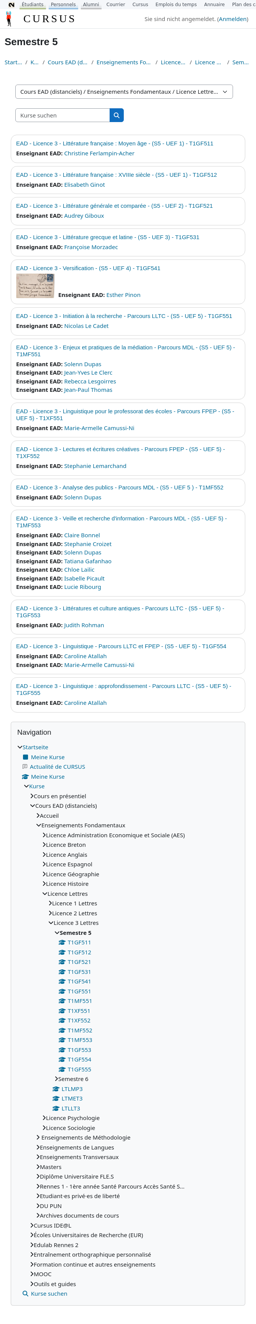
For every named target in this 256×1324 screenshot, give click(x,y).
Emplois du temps (176, 4)
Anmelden (232, 19)
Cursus (140, 4)
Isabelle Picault (84, 578)
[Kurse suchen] (62, 115)
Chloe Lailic (79, 569)
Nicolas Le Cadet (86, 325)
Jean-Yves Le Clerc (88, 372)
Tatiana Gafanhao (88, 561)
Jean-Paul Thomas (88, 389)
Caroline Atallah (85, 656)
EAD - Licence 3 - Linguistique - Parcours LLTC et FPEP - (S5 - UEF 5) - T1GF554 (121, 646)
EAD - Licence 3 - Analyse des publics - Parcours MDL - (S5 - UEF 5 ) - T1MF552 (119, 487)
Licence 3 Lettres (209, 62)
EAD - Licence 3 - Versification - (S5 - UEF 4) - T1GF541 (88, 268)
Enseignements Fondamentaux (125, 62)
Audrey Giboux (84, 215)
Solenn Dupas (82, 364)
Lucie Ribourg (82, 586)
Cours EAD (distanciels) (68, 62)
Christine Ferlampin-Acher (99, 153)
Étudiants (33, 4)
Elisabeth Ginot (84, 184)
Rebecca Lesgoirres (90, 381)
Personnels (63, 4)
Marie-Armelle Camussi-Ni (99, 428)
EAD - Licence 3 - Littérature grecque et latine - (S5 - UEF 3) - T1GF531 (107, 237)
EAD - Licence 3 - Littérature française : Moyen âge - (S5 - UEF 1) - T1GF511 (114, 143)
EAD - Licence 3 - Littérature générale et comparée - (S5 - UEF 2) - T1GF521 (114, 205)
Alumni (91, 4)
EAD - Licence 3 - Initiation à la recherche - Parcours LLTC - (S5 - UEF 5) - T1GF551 (124, 316)
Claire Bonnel (82, 535)
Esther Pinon (123, 294)
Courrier (116, 4)
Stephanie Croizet (88, 544)
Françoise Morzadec (91, 247)
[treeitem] (128, 1020)
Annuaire (214, 4)
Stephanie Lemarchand (95, 466)
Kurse (35, 62)
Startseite (13, 62)
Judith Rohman (84, 625)
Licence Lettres (174, 62)
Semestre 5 (241, 62)
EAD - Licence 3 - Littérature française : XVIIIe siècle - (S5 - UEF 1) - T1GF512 (116, 174)
